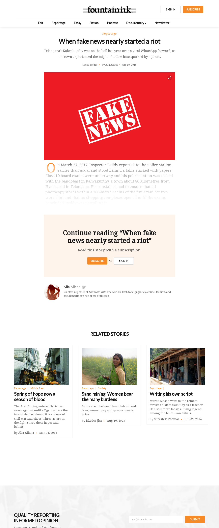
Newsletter (162, 23)
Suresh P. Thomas (166, 419)
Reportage (58, 23)
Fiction (94, 23)
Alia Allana (72, 287)
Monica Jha (94, 420)
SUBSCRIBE (193, 9)
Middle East (37, 388)
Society (102, 388)
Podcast (112, 23)
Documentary (135, 23)
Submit (195, 519)
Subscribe (97, 260)
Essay (77, 23)
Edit (40, 23)
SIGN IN (170, 9)
